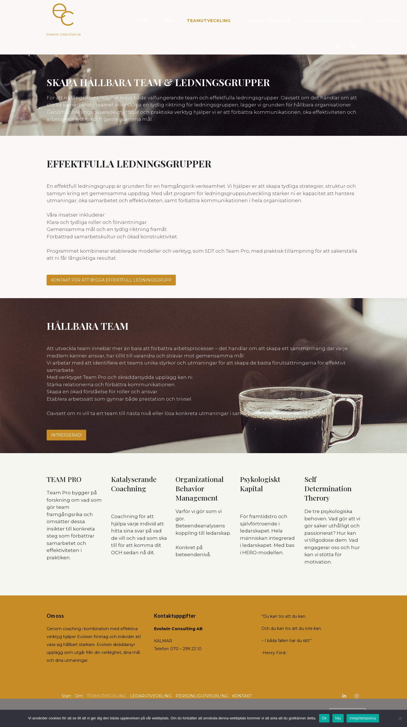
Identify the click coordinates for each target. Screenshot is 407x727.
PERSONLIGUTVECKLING (333, 20)
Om (169, 20)
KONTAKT (388, 20)
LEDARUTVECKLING (268, 20)
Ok (324, 718)
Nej (338, 718)
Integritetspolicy (362, 718)
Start (142, 20)
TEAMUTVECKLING (209, 20)
